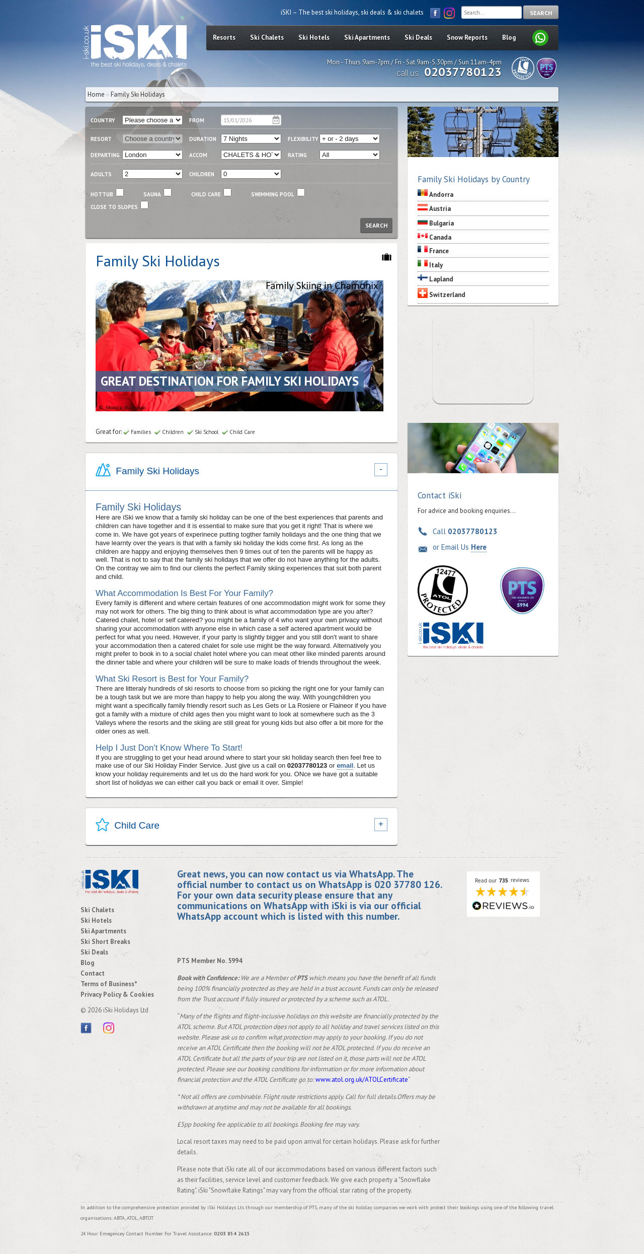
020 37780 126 (407, 884)
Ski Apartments (367, 37)
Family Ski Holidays (138, 94)
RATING (297, 155)
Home (96, 94)
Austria (440, 208)
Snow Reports (467, 37)
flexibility (303, 138)
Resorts (224, 37)
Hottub (102, 194)
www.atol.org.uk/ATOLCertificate (361, 1079)
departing (105, 155)
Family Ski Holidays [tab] (147, 471)
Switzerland (447, 294)
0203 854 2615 (232, 1233)
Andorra (441, 194)
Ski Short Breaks (105, 941)
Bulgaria (441, 223)
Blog (509, 37)
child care (206, 194)
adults (101, 174)
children (201, 174)
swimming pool (272, 194)
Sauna (152, 194)
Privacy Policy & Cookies (117, 994)
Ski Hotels (314, 37)
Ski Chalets (267, 37)
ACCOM (198, 155)
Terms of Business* (108, 984)
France (439, 251)
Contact (92, 973)
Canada (440, 237)
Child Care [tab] (127, 826)
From (196, 120)
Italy (436, 265)
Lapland (441, 279)
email (345, 765)
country (103, 120)
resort (101, 138)
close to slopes (114, 206)
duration (202, 138)
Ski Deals (418, 37)
